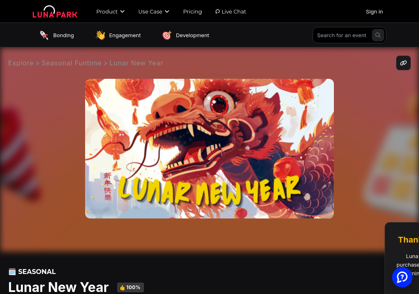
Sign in (374, 11)
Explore (21, 63)
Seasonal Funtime (72, 63)
